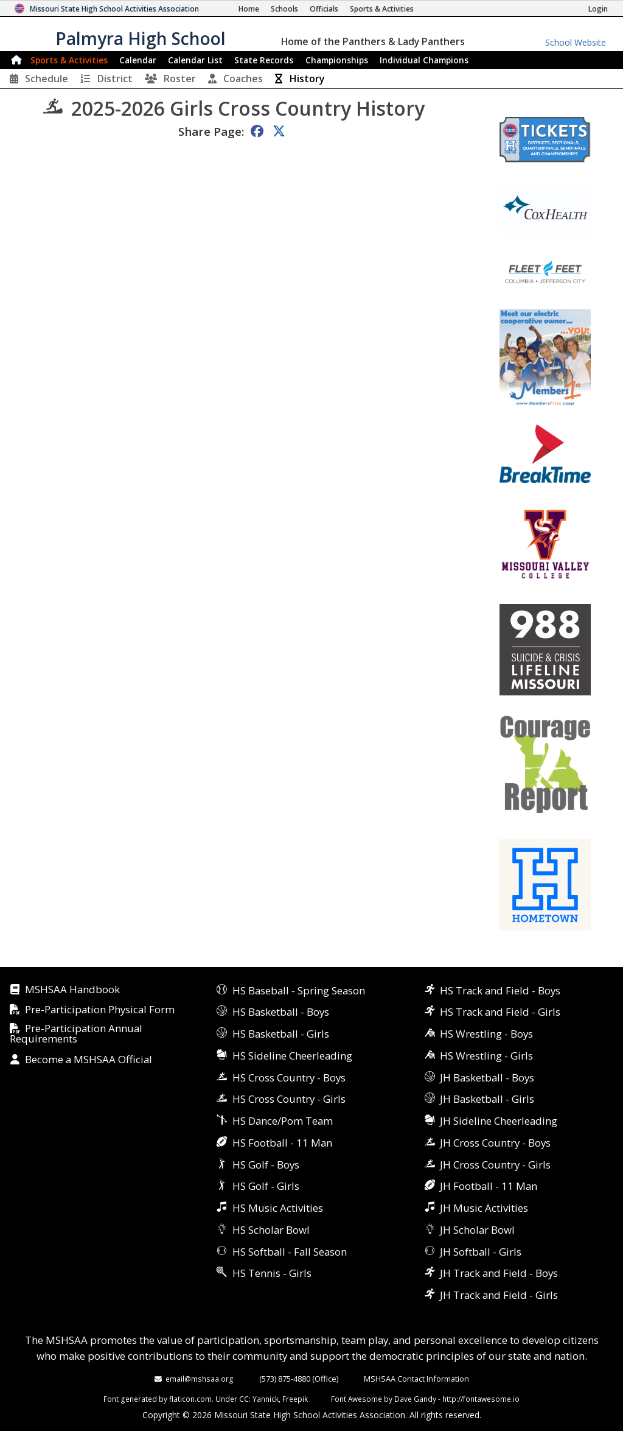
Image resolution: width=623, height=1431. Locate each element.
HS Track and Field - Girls (500, 1012)
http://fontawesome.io (481, 1399)
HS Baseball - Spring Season (298, 990)
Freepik (295, 1399)
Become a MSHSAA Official (88, 1060)
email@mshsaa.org (199, 1379)
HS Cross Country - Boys (289, 1078)
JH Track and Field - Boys (499, 1273)
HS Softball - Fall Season (289, 1252)
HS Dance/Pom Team (282, 1121)
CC (244, 1399)
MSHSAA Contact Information (416, 1378)
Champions (424, 60)
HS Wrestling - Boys (486, 1034)
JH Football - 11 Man (488, 1186)
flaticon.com (190, 1399)
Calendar (137, 60)
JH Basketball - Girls (487, 1099)
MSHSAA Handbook (72, 990)
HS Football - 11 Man (282, 1143)
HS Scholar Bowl (271, 1230)
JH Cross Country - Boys (495, 1143)
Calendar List (195, 60)
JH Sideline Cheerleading (498, 1121)
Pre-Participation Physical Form (100, 1010)
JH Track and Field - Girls (499, 1295)
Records (263, 60)
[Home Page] (249, 9)
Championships (336, 60)
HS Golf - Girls (265, 1186)
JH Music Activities (484, 1208)
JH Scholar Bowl (477, 1230)
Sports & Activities (69, 60)
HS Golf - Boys (265, 1165)
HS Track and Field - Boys (500, 990)
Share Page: (211, 131)
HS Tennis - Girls (272, 1273)
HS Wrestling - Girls (486, 1056)
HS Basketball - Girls (280, 1034)
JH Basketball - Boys (487, 1078)
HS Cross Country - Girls (289, 1099)
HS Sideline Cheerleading (292, 1056)
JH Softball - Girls (480, 1252)
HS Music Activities (277, 1208)
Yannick (265, 1399)
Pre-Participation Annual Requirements (76, 1034)
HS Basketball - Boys (280, 1012)
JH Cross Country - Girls (495, 1165)
